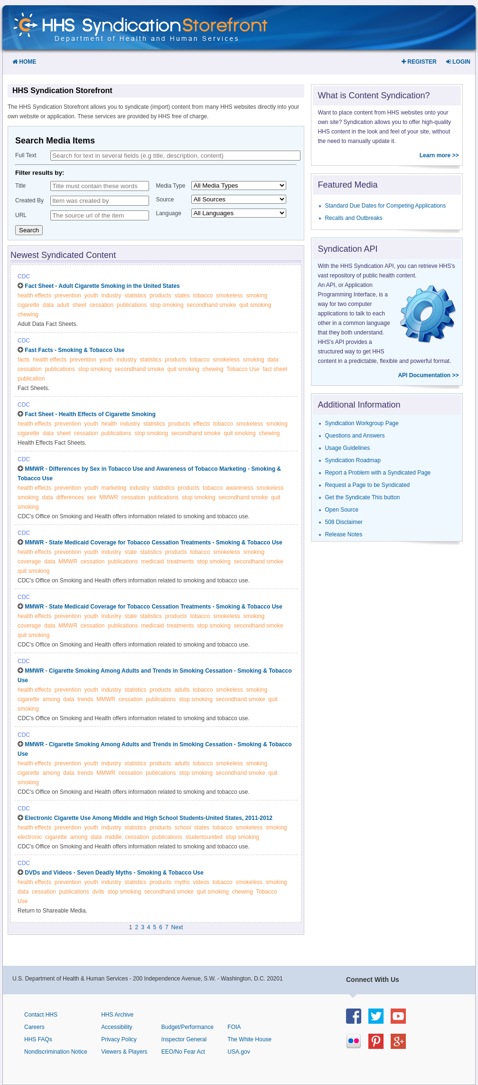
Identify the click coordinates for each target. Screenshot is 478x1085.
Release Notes (343, 534)
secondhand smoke (211, 305)
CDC (24, 276)
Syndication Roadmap (352, 460)
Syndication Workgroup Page (361, 423)
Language (168, 213)
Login (458, 61)
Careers (34, 1027)
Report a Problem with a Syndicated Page (378, 472)
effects (201, 423)
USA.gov (238, 1051)
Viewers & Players (124, 1051)
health (109, 423)
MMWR (108, 497)
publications (132, 305)
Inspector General (183, 1039)
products (160, 295)
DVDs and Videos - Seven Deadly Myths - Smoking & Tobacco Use (114, 872)
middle (113, 837)
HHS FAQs (38, 1039)
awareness (239, 488)
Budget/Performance (187, 1027)
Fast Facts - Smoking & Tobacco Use (74, 350)
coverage (29, 561)
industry (112, 295)
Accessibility (116, 1027)
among (51, 699)
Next (177, 927)
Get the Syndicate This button (362, 497)
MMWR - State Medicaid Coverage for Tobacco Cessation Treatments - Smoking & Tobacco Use (153, 542)
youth (91, 295)
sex (91, 497)
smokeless (229, 295)
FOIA (234, 1027)
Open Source (341, 509)
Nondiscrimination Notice (55, 1051)
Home (24, 61)
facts (23, 359)
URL (21, 215)
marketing (114, 488)
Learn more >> (439, 155)
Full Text (25, 155)
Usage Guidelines (347, 448)
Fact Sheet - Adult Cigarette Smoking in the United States (102, 286)
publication (31, 378)
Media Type (171, 185)
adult (63, 305)
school (183, 827)
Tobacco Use (242, 369)
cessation (101, 305)
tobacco (203, 295)
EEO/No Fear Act (183, 1051)
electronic (30, 837)
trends (85, 699)
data (48, 305)
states (182, 295)
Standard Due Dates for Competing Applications (385, 205)
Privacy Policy (119, 1039)
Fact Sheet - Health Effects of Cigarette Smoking (90, 414)
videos (201, 882)
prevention (68, 295)
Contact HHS (40, 1014)
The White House (249, 1039)
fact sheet (274, 369)
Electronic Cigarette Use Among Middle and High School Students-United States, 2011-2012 (148, 818)
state (130, 552)
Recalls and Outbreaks (353, 218)
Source (165, 199)
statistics (135, 295)
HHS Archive (117, 1014)
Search (29, 230)
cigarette (28, 305)
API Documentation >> (428, 375)
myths (182, 882)
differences (70, 497)
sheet (79, 305)
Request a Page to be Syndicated (367, 485)
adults (182, 689)
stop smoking (167, 305)
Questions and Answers (354, 435)
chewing (28, 314)
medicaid (152, 561)
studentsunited (204, 837)
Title (20, 185)
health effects (34, 295)
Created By (29, 200)
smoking (256, 295)
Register (419, 61)
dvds (98, 891)
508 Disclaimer (343, 522)
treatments (180, 561)
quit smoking (255, 305)
